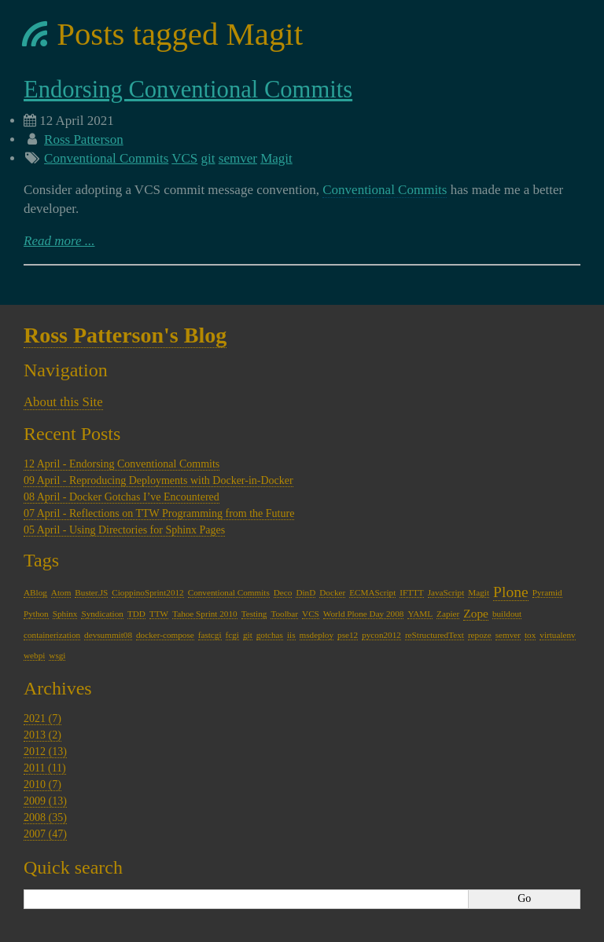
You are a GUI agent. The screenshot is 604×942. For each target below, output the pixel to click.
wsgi (57, 655)
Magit (276, 158)
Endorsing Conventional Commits (188, 89)
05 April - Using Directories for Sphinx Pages (124, 530)
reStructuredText (434, 635)
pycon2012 (381, 635)
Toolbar (284, 613)
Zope (475, 613)
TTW (158, 613)
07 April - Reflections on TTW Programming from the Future (159, 513)
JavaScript (446, 592)
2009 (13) (45, 801)
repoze (480, 635)
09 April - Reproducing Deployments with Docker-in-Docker (158, 480)
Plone (510, 592)
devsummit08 (108, 635)
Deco (283, 592)
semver (238, 158)
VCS (184, 158)
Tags (41, 560)
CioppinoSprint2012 (147, 592)
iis (291, 635)
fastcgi (210, 635)
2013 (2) (42, 735)
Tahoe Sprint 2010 (205, 613)
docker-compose (165, 635)
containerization (52, 635)
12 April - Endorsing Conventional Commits (121, 464)
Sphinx (65, 613)
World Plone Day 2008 (363, 613)
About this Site (63, 401)
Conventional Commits (106, 158)
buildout (506, 613)
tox (530, 635)
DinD (305, 592)
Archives (58, 688)
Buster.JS (91, 592)
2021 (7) (42, 718)
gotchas (269, 635)
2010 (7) (42, 784)
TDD (136, 613)
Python (36, 613)
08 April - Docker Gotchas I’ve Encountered (121, 497)
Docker (332, 592)
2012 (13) (45, 751)
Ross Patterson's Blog (125, 335)
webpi (34, 655)
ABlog (35, 592)
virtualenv (557, 635)
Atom (61, 592)
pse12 (347, 635)
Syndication (102, 613)
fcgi (232, 635)
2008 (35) (45, 817)
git (208, 158)
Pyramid (547, 592)
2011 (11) (45, 768)
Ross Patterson (83, 139)
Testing (254, 613)
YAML (420, 613)
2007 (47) (45, 834)
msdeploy (317, 635)
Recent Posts (72, 433)
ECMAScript (372, 592)
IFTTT (411, 592)
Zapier (447, 613)
